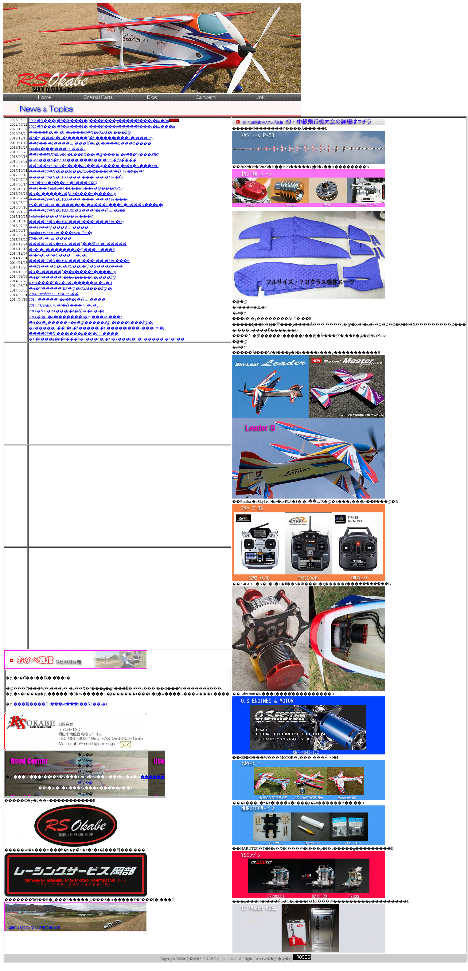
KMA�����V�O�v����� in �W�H (70, 283)
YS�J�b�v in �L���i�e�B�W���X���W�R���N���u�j (96, 205)
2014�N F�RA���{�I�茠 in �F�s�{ (66, 311)
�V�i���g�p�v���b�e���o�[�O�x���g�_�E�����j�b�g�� (106, 339)
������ (153, 777)
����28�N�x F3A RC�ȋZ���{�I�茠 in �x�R (77, 210)
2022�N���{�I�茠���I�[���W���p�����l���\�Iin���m (102, 126)
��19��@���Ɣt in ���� (58, 227)
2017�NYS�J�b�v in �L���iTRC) (63, 183)
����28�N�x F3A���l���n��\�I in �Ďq (76, 222)
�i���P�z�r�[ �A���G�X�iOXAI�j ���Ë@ (80, 132)
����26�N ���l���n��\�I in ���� (73, 333)
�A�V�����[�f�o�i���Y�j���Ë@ (72, 272)
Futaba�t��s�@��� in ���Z (61, 216)
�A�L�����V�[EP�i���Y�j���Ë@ (72, 194)
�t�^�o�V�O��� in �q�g (58, 255)
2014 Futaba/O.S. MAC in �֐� (53, 294)
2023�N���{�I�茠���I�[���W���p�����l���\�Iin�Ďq (99, 121)
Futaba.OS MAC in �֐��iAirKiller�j (60, 233)
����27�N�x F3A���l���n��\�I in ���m (79, 261)
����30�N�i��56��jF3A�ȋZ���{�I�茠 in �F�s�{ (86, 171)
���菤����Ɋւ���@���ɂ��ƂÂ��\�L (61, 704)
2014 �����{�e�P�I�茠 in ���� (67, 299)
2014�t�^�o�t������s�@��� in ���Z (75, 317)
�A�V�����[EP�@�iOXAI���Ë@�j (70, 288)
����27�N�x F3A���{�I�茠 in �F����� (78, 244)
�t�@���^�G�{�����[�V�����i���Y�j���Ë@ (91, 138)
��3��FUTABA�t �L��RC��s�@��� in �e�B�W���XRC (93, 154)
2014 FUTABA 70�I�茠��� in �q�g (63, 305)
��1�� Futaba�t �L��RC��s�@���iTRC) (75, 188)
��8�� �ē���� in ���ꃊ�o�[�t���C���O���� (90, 143)
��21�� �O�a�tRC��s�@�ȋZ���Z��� (76, 266)
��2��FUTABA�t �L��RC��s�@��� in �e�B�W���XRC (93, 166)
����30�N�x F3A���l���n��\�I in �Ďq (76, 177)
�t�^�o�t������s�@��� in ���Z (71, 250)
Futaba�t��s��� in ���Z (57, 149)
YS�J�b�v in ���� (50, 238)
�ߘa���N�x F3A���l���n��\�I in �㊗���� (82, 160)
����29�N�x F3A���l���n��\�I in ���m (79, 199)
